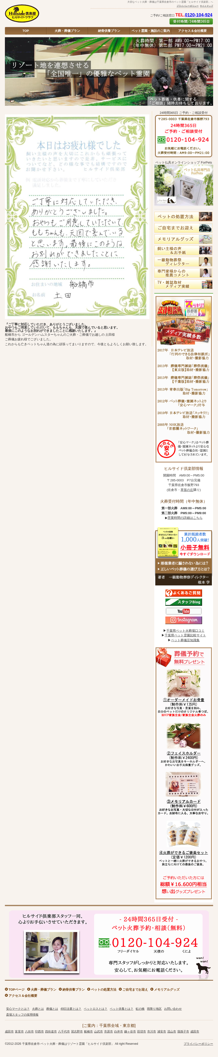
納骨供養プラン (109, 31)
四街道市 (51, 1031)
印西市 (39, 1031)
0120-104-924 (198, 14)
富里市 (19, 1031)
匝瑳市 (141, 1031)
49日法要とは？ (71, 1008)
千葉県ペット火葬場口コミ (185, 630)
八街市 (29, 1031)
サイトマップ (206, 6)
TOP (26, 31)
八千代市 (64, 1031)
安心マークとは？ (18, 1008)
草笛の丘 (187, 490)
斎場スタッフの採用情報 (22, 1014)
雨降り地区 (154, 1008)
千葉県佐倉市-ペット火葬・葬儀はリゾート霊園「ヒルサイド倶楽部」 (68, 1043)
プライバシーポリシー (188, 6)
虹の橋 (140, 1008)
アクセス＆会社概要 (192, 31)
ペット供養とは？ (121, 1008)
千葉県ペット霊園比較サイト (185, 635)
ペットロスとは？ (95, 1008)
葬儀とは (52, 1008)
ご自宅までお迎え (135, 989)
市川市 (151, 1031)
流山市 (171, 1031)
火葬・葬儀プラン (67, 31)
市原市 (108, 1031)
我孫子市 (183, 1031)
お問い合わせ (173, 1008)
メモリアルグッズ (167, 989)
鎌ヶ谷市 (130, 1031)
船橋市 (88, 1031)
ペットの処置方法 (103, 989)
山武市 (98, 1031)
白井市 (118, 1031)
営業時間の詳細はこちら (185, 518)
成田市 (9, 1031)
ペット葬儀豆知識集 (185, 640)
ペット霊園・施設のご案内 (151, 31)
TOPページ (17, 989)
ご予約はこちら (191, 21)
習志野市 (77, 1031)
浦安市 (161, 1031)
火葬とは (38, 1008)
